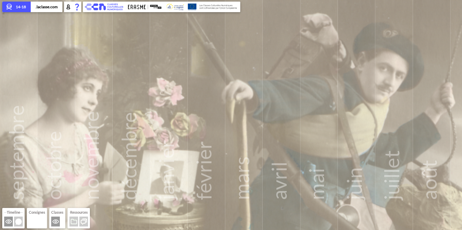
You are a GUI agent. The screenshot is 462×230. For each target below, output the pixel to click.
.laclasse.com (47, 6)
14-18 (16, 7)
